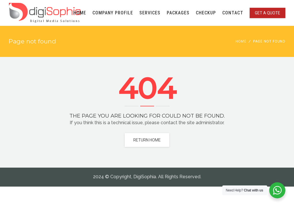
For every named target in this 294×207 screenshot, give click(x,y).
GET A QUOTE (267, 13)
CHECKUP (206, 13)
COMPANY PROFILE (112, 13)
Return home (147, 140)
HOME (79, 13)
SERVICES (149, 13)
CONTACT (232, 13)
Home (241, 41)
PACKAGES (178, 13)
